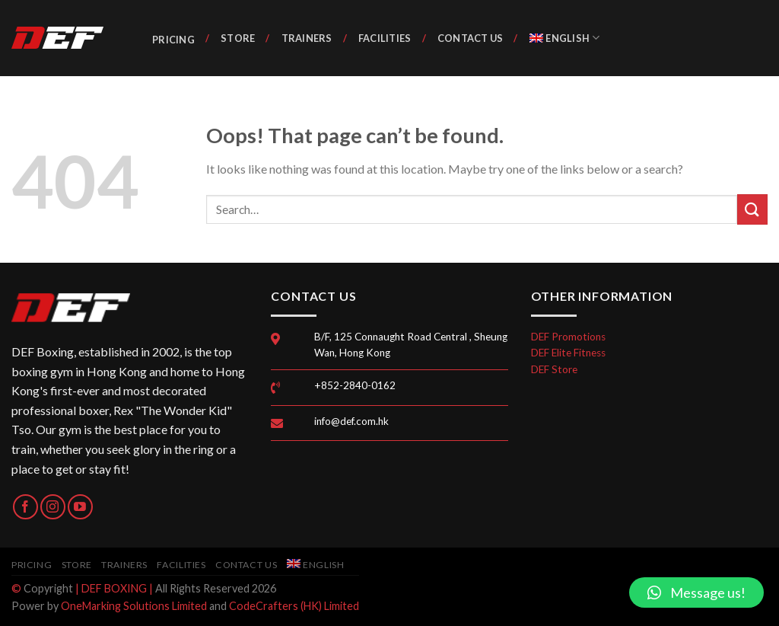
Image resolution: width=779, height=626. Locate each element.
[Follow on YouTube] (80, 506)
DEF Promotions (568, 337)
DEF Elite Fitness (568, 353)
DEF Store (554, 369)
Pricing (173, 40)
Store (238, 38)
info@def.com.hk (351, 421)
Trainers (306, 38)
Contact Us (470, 38)
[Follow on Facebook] (25, 506)
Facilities (385, 38)
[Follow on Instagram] (52, 506)
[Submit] (752, 209)
